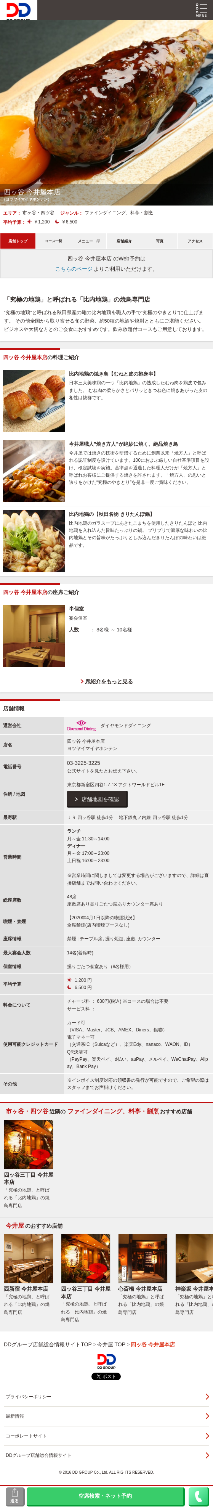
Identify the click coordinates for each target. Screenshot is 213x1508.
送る (14, 1500)
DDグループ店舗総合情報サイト (39, 1455)
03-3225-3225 (83, 763)
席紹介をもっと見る (109, 681)
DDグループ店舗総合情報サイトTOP (48, 1344)
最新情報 (15, 1416)
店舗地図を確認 (100, 799)
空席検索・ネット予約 (105, 1496)
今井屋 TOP (111, 1344)
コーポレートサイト (26, 1436)
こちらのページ (74, 269)
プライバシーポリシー (28, 1396)
